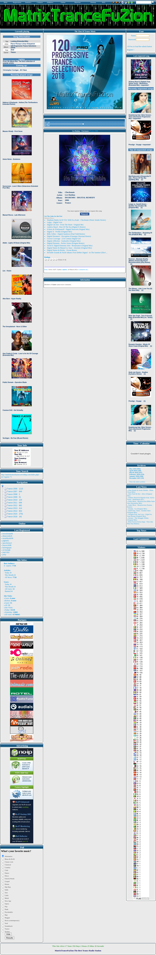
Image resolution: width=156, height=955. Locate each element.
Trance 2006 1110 (15, 489)
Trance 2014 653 (14, 511)
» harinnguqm (6, 548)
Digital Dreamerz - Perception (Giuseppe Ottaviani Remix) (69, 236)
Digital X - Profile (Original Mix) (59, 232)
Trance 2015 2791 (15, 514)
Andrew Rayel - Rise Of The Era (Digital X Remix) (66, 227)
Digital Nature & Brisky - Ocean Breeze (62, 250)
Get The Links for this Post (53, 216)
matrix (8, 566)
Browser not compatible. (21, 237)
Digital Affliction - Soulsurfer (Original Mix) (64, 241)
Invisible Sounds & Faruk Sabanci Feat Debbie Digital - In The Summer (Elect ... (77, 252)
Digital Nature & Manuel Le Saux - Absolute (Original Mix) (69, 248)
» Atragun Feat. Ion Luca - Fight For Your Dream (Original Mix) (139, 515)
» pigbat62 (5, 541)
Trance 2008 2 (13, 494)
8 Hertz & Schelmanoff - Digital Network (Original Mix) (68, 229)
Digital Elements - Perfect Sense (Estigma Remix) (65, 243)
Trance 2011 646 (14, 503)
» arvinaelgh (5, 550)
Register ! (130, 50)
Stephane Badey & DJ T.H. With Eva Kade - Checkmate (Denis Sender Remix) (76, 220)
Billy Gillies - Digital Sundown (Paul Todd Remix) (66, 234)
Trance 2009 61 (14, 497)
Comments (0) (82, 269)
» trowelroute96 (7, 534)
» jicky (3, 555)
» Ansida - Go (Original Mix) (137, 509)
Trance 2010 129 (14, 500)
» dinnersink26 (6, 536)
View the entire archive (137, 482)
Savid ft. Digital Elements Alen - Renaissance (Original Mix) (70, 246)
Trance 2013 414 (14, 508)
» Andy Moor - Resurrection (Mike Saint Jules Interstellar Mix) (141, 502)
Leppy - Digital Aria (54, 222)
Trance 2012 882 (14, 505)
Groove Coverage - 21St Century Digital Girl (64, 239)
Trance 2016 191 (14, 517)
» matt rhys (5, 552)
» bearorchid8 (6, 545)
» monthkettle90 (7, 538)
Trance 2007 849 (14, 491)
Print (45, 269)
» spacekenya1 (6, 543)
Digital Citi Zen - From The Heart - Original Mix (65, 225)
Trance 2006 (94, 131)
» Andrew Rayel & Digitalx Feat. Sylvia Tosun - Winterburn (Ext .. (140, 498)
